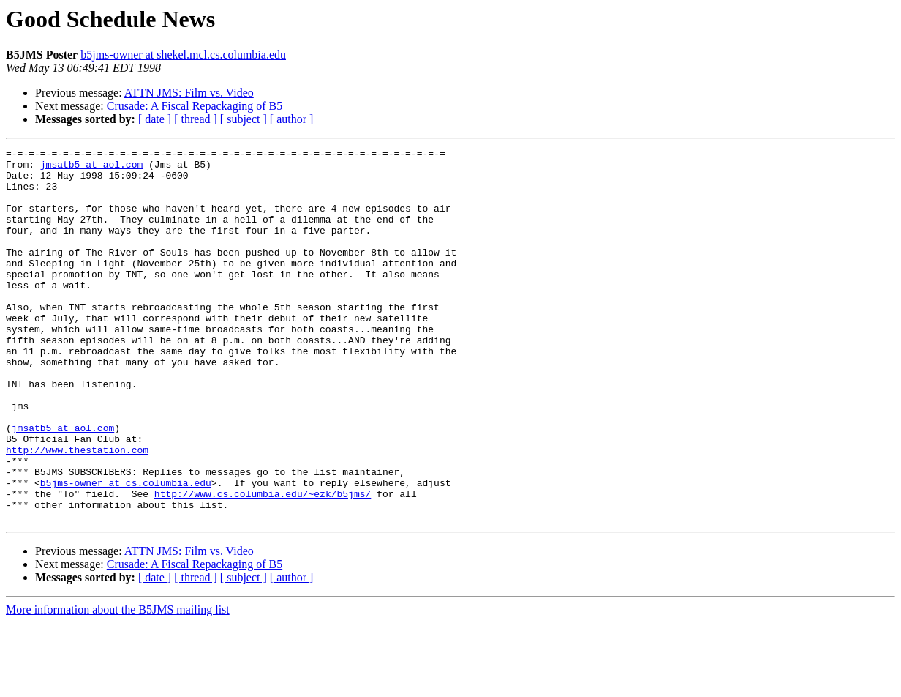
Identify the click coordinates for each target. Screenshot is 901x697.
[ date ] (154, 119)
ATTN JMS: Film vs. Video (189, 92)
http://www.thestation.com (77, 511)
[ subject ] (243, 119)
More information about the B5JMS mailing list (118, 684)
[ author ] (292, 119)
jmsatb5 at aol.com (91, 168)
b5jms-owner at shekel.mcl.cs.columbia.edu (183, 54)
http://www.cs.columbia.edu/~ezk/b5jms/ (262, 563)
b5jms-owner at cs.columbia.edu (125, 550)
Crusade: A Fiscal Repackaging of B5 (194, 106)
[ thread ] (195, 119)
